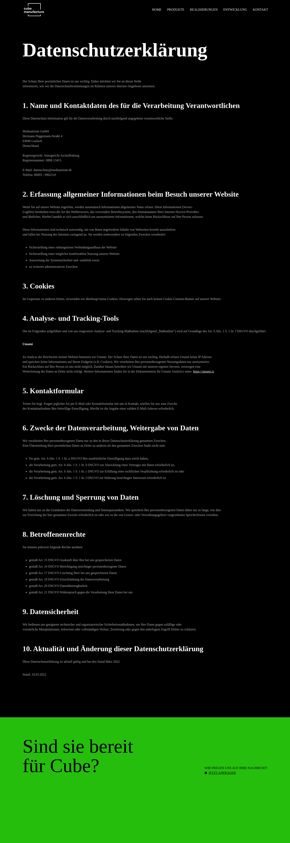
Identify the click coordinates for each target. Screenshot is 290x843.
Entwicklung (235, 9)
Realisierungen (204, 9)
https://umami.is (203, 371)
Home (157, 9)
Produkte (175, 9)
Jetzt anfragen (222, 772)
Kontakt (260, 9)
